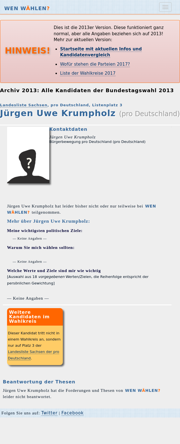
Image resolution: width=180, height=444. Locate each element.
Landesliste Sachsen (23, 105)
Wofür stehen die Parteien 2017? (95, 64)
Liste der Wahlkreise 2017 (87, 73)
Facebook (72, 413)
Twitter (49, 413)
